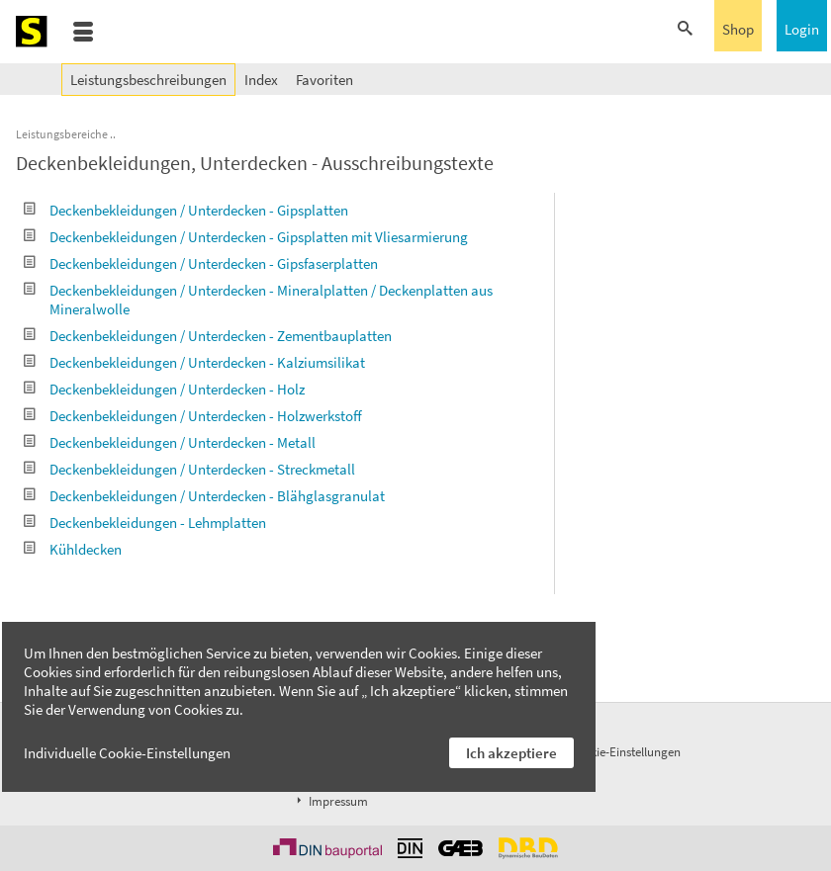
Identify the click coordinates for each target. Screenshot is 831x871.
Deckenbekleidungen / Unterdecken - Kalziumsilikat (194, 362)
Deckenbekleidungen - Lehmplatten (145, 522)
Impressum (330, 801)
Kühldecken (73, 549)
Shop (738, 29)
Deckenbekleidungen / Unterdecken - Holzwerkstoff (193, 415)
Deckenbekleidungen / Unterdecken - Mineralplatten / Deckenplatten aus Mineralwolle (258, 299)
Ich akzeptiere (511, 752)
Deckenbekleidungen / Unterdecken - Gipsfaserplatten (201, 263)
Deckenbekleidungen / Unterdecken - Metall (170, 442)
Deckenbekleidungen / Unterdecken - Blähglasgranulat (204, 495)
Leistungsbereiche (62, 134)
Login (802, 29)
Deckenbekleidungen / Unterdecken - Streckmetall (189, 469)
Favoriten (324, 79)
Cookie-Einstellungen (625, 751)
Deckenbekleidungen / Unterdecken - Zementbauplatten (208, 335)
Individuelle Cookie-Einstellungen (127, 752)
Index (261, 79)
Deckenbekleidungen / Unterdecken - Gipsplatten (186, 210)
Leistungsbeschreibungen (148, 79)
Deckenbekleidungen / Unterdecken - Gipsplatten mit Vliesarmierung (246, 236)
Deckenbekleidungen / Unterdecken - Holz (164, 389)
